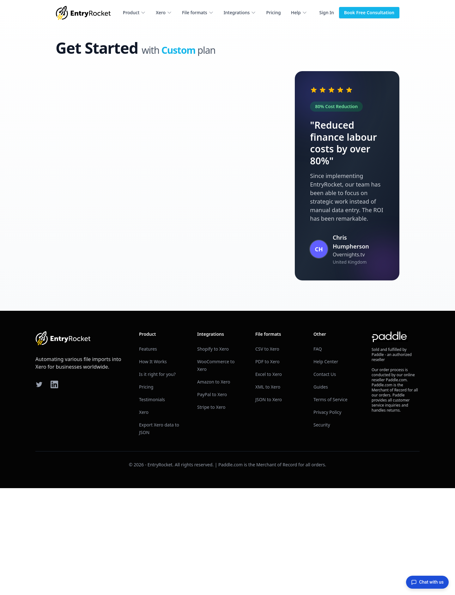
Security (321, 532)
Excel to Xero (268, 481)
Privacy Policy (327, 519)
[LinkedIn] (54, 491)
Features (148, 456)
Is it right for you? (157, 481)
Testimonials (152, 506)
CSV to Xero (267, 456)
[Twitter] (39, 491)
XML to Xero (267, 494)
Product (134, 12)
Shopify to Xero (213, 456)
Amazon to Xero (213, 489)
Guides (320, 494)
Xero (164, 12)
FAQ (317, 456)
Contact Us (324, 481)
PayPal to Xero (212, 501)
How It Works (153, 468)
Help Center (325, 468)
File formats (198, 12)
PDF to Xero (267, 468)
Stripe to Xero (211, 514)
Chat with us (427, 582)
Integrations (240, 12)
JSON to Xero (268, 506)
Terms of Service (330, 506)
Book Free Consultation (369, 12)
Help (299, 12)
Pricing (273, 12)
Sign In (326, 12)
